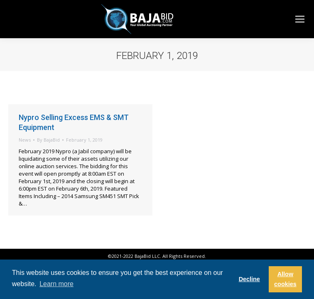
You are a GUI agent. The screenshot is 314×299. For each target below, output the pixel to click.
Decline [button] (249, 279)
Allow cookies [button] (285, 279)
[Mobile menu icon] (300, 19)
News (25, 140)
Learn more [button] (56, 283)
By (48, 140)
